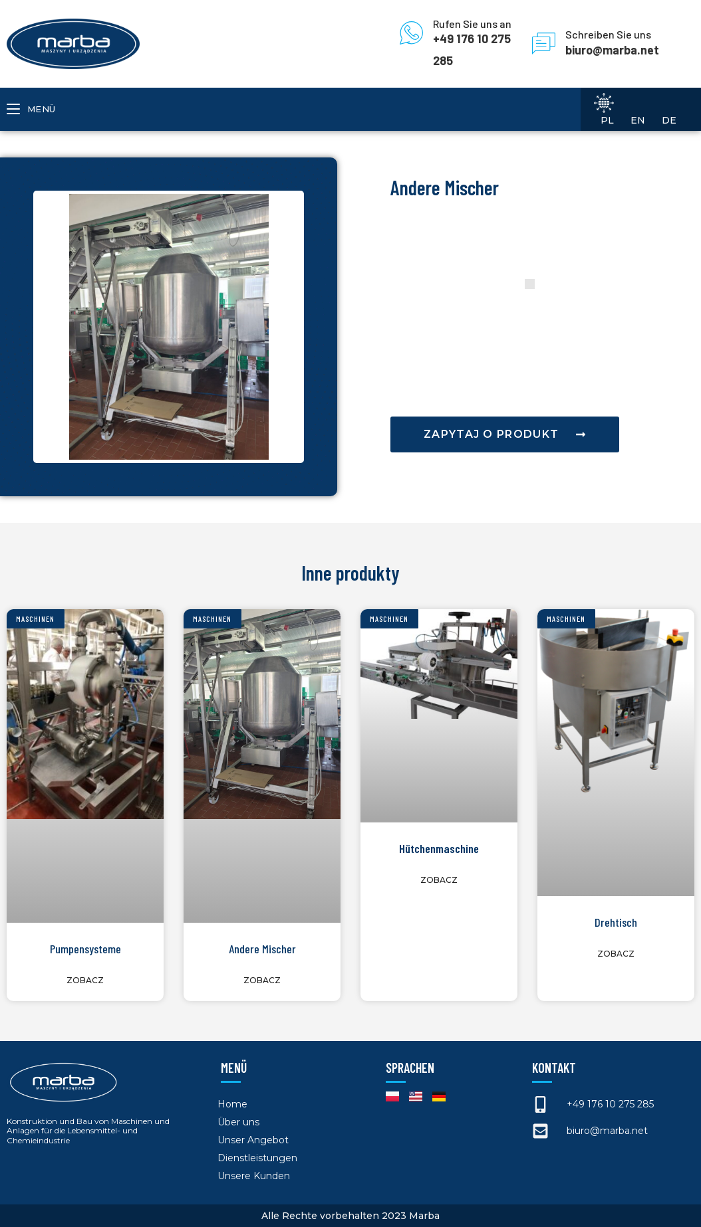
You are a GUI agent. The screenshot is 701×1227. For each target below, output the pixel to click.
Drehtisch (616, 922)
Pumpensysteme (85, 948)
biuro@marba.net (612, 50)
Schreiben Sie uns (608, 34)
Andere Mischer (262, 948)
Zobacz (85, 980)
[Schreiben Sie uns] (543, 43)
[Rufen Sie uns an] (411, 33)
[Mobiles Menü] (31, 109)
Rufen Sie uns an (472, 23)
